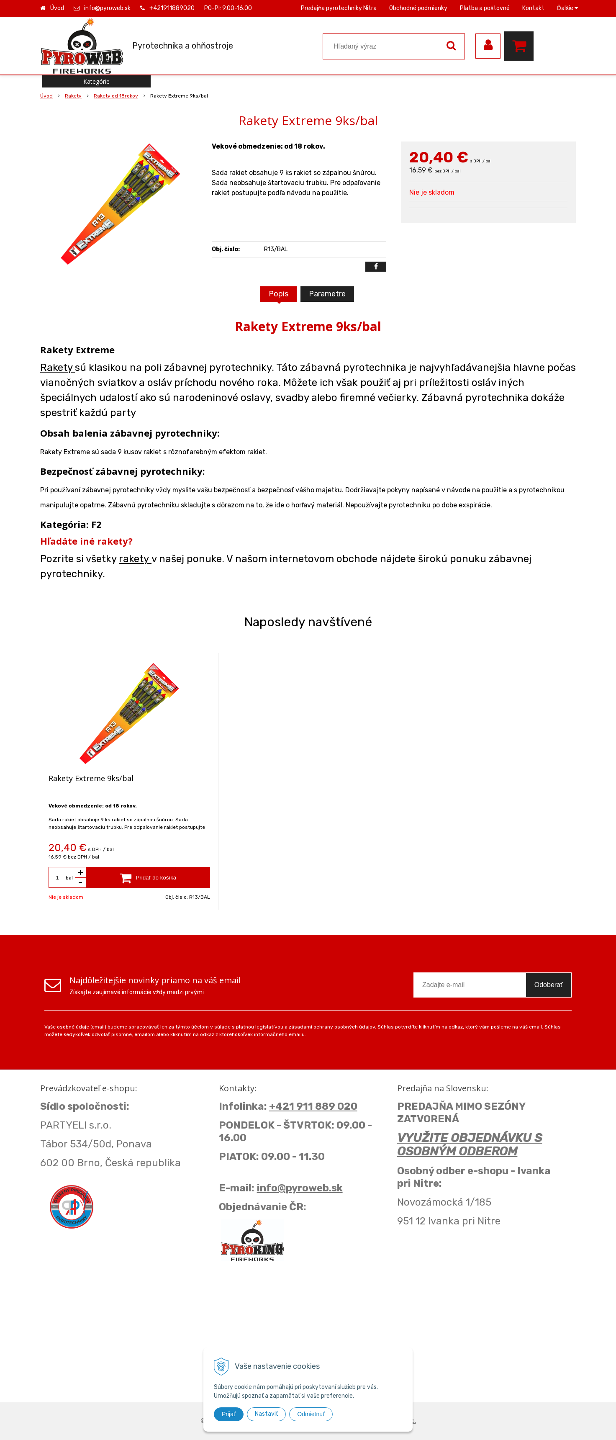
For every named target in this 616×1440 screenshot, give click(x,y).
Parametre (327, 293)
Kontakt (533, 8)
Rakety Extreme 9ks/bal (91, 778)
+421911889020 (172, 8)
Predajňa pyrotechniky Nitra (339, 8)
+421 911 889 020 (313, 1106)
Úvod (57, 8)
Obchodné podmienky (418, 8)
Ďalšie (567, 8)
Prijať (229, 1414)
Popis (278, 293)
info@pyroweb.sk (107, 8)
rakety (135, 559)
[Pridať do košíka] (148, 877)
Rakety (57, 367)
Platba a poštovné (485, 8)
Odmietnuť (311, 1414)
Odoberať (548, 984)
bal (69, 878)
